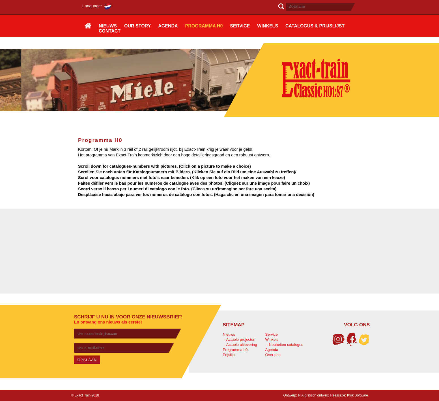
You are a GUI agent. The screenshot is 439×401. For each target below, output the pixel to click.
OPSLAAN (87, 360)
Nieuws (229, 334)
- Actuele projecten (239, 339)
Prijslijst (229, 355)
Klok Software (357, 395)
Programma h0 (235, 350)
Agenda (271, 350)
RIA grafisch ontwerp (314, 395)
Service (271, 334)
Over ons (272, 355)
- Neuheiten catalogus (284, 344)
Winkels (271, 339)
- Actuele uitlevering (240, 344)
